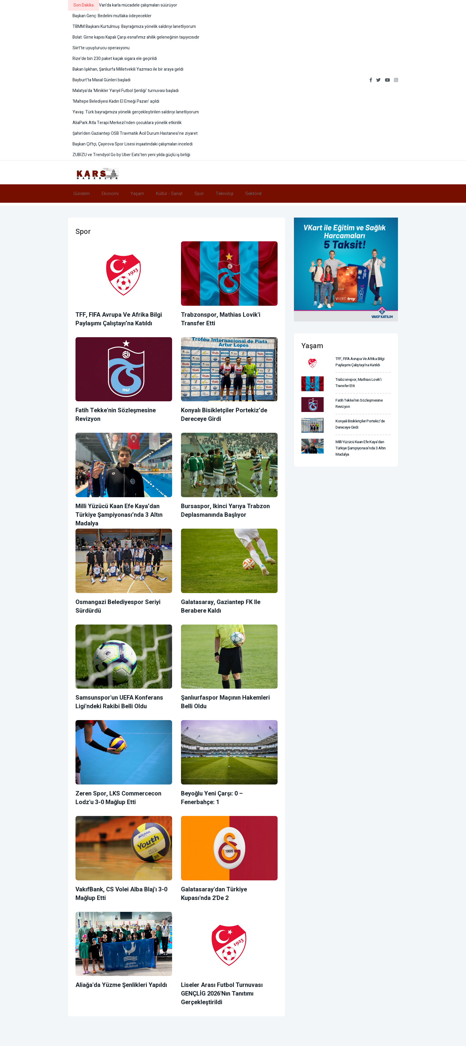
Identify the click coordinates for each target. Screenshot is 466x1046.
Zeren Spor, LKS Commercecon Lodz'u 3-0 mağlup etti (118, 797)
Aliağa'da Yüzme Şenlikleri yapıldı (121, 985)
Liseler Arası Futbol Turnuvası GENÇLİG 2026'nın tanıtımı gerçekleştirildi (222, 994)
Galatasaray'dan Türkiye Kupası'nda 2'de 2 (214, 893)
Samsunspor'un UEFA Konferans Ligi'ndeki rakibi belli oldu (119, 702)
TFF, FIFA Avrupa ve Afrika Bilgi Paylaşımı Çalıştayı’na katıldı (118, 319)
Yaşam (137, 193)
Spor (199, 193)
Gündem (81, 193)
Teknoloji (224, 193)
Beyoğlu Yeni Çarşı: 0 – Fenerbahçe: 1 (212, 797)
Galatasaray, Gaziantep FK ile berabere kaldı (220, 606)
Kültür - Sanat (169, 193)
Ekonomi (110, 193)
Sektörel (253, 193)
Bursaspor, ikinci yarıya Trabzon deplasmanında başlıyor (225, 510)
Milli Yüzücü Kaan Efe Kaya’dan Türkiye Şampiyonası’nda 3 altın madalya (119, 515)
